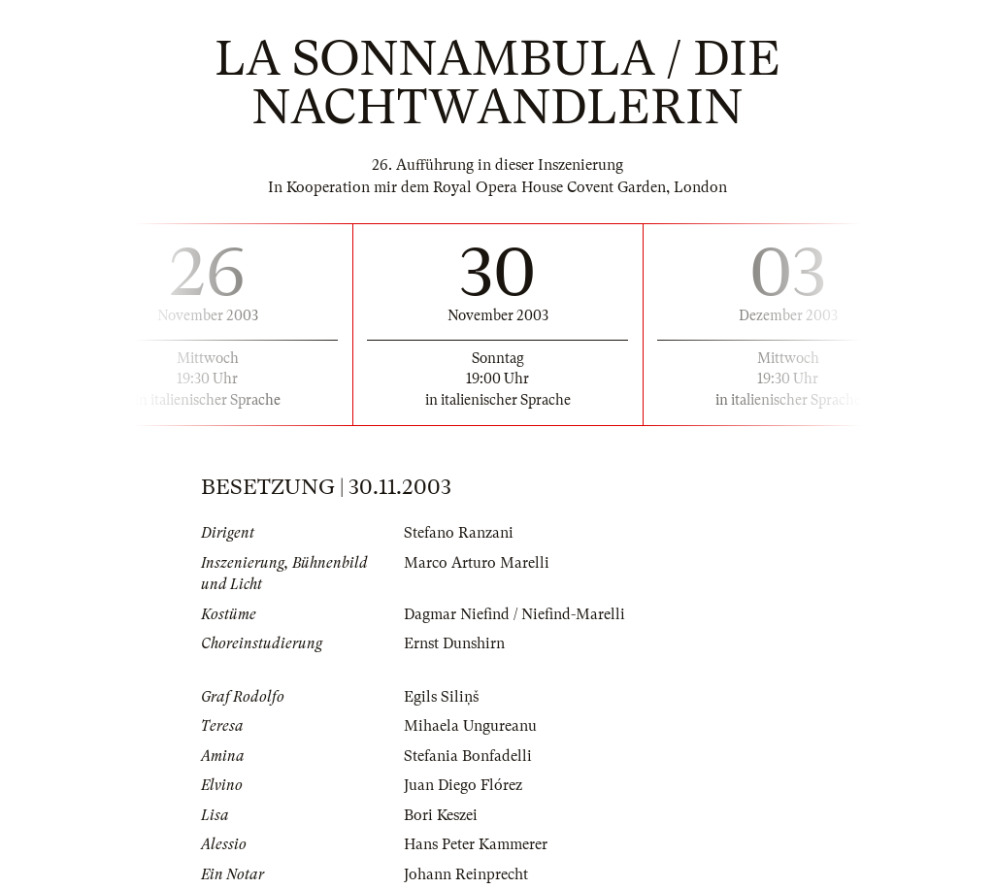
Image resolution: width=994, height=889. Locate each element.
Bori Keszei (441, 815)
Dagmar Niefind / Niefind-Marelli (514, 614)
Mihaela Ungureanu (470, 726)
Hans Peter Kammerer (475, 844)
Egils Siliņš (441, 697)
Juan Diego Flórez (463, 785)
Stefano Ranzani (459, 533)
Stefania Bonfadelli (468, 756)
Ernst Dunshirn (454, 643)
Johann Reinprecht (466, 874)
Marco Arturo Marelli (476, 563)
